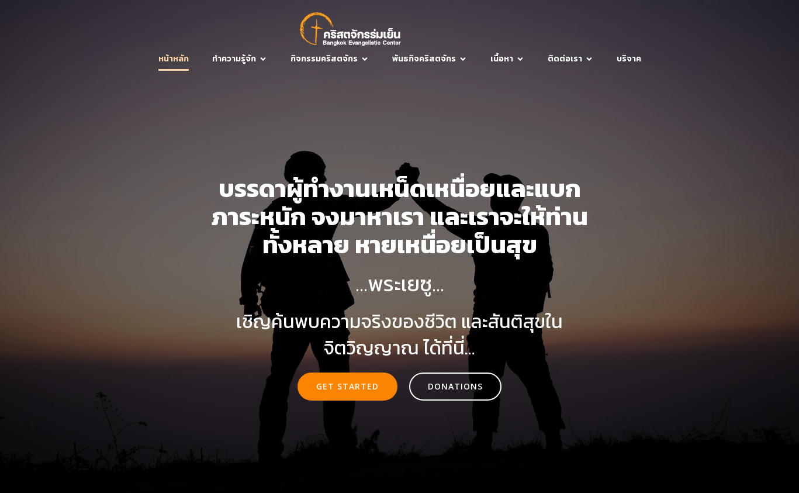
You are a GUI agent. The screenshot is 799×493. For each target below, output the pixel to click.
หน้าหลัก (173, 59)
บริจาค (629, 59)
